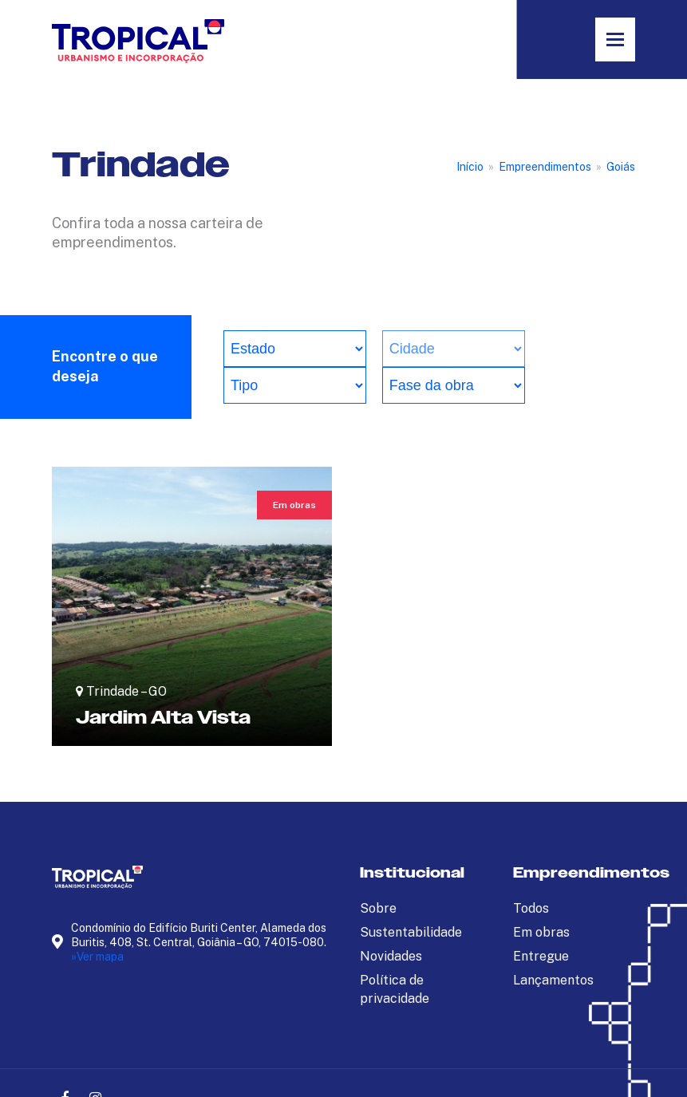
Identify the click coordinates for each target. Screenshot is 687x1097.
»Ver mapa (97, 956)
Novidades (391, 956)
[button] (615, 39)
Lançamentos (553, 980)
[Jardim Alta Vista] (192, 606)
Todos (531, 908)
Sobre (378, 908)
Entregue (541, 956)
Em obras (541, 932)
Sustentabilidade (411, 932)
